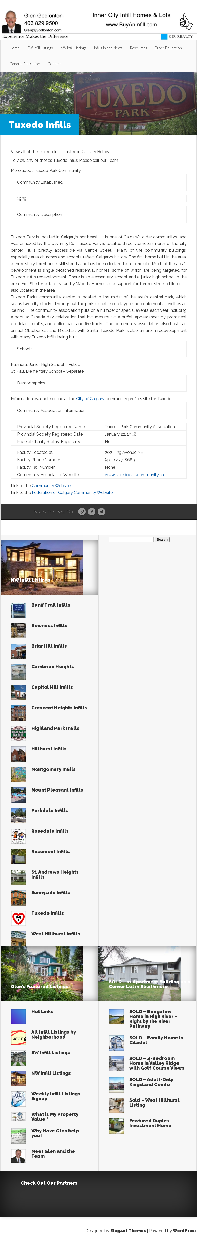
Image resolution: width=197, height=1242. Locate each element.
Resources (138, 47)
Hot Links (42, 1011)
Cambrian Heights (52, 666)
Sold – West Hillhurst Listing (154, 1102)
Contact (54, 63)
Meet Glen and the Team (53, 1154)
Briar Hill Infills (49, 646)
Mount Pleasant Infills (57, 790)
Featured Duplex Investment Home (150, 1123)
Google (82, 512)
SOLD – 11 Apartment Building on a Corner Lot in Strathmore (149, 984)
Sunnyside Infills (50, 892)
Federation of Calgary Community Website (72, 492)
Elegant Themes (128, 1230)
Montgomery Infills (53, 769)
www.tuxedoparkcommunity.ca (134, 474)
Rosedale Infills (50, 831)
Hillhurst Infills (49, 748)
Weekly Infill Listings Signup (55, 1096)
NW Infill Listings (73, 47)
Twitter (101, 512)
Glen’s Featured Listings (39, 986)
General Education (24, 63)
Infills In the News (108, 47)
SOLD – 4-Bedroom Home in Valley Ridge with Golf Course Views (156, 1063)
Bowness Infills (49, 625)
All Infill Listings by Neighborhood (53, 1034)
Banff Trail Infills (50, 605)
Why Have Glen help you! (55, 1133)
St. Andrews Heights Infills (55, 874)
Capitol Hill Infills (52, 687)
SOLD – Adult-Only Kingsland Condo (151, 1082)
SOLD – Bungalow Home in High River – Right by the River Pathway (153, 1019)
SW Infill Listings (40, 47)
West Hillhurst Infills (55, 933)
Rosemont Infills (50, 851)
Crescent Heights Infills (59, 707)
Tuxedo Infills (47, 913)
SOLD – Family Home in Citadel (156, 1040)
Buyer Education (168, 47)
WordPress (185, 1230)
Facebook (92, 512)
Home (14, 47)
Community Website (51, 485)
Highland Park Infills (55, 728)
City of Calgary (90, 398)
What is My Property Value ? (54, 1117)
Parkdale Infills (49, 810)
